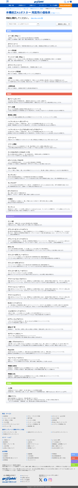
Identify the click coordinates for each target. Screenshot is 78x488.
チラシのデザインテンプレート (60, 432)
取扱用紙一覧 (31, 426)
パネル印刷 (6, 422)
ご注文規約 (30, 456)
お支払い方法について (8, 448)
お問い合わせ (25, 477)
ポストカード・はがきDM (58, 416)
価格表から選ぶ (62, 24)
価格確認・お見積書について (59, 444)
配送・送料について (57, 446)
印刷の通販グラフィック (8, 469)
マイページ (25, 475)
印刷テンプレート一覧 (8, 444)
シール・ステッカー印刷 (9, 418)
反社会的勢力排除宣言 (33, 458)
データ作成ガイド (56, 442)
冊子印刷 (30, 418)
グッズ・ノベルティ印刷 (34, 422)
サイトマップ (25, 481)
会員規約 (5, 456)
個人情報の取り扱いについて (10, 458)
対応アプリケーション (33, 444)
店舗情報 (30, 453)
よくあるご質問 (56, 440)
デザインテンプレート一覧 (10, 432)
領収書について (32, 448)
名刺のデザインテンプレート (35, 432)
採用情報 (5, 460)
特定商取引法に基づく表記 (59, 458)
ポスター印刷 (55, 418)
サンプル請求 (25, 479)
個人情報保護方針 (56, 456)
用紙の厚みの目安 (36, 18)
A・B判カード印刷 (8, 420)
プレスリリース (32, 460)
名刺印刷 (5, 416)
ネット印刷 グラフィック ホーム (14, 8)
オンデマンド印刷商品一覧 (59, 424)
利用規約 (54, 453)
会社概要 (5, 453)
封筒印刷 (54, 420)
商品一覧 (26, 8)
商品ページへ (56, 13)
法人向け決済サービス (57, 448)
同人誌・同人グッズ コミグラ (59, 422)
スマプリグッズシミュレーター (11, 424)
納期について (31, 446)
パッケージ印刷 (32, 420)
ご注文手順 (6, 446)
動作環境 (5, 442)
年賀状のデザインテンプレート (11, 434)
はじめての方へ (32, 440)
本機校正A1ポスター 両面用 (36, 8)
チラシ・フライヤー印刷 (34, 416)
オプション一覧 (7, 426)
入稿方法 (30, 442)
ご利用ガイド (6, 440)
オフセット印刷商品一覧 (34, 424)
